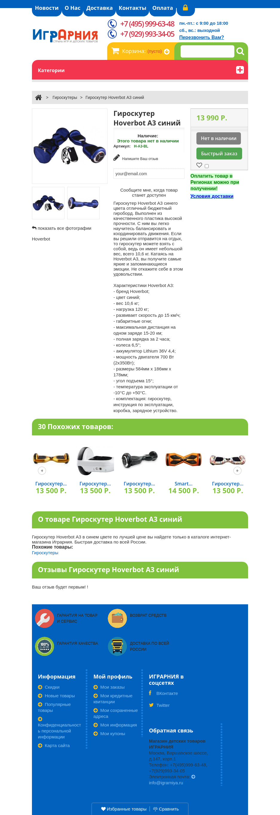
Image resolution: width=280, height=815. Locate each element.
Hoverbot (41, 238)
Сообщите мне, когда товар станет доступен (149, 192)
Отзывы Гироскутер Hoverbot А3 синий (108, 569)
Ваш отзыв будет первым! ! (60, 586)
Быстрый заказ (219, 153)
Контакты (132, 7)
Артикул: (122, 146)
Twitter (159, 706)
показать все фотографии (64, 228)
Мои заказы (109, 686)
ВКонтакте (163, 694)
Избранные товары (124, 808)
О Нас (73, 7)
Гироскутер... (51, 483)
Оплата (162, 7)
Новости (47, 7)
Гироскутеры (65, 97)
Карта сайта (54, 745)
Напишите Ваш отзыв (135, 157)
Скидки (48, 686)
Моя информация (115, 724)
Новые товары (56, 695)
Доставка (99, 7)
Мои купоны (109, 733)
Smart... (184, 483)
